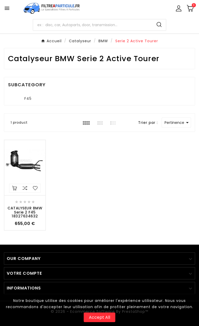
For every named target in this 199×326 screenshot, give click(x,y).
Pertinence (177, 122)
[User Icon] (179, 8)
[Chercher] (93, 24)
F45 (28, 98)
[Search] (159, 24)
